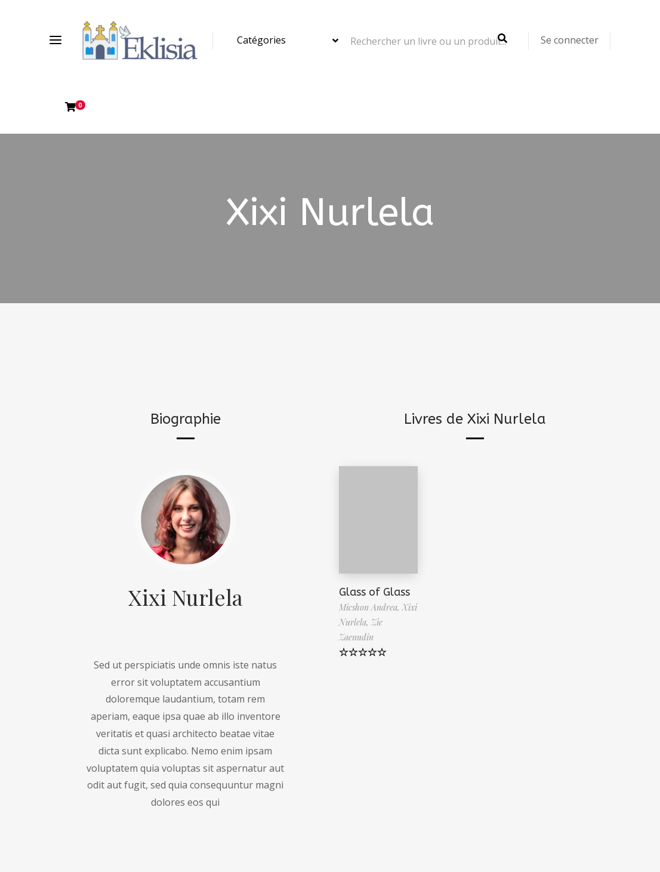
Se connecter (570, 40)
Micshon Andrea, (370, 607)
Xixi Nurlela (185, 597)
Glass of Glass (374, 592)
